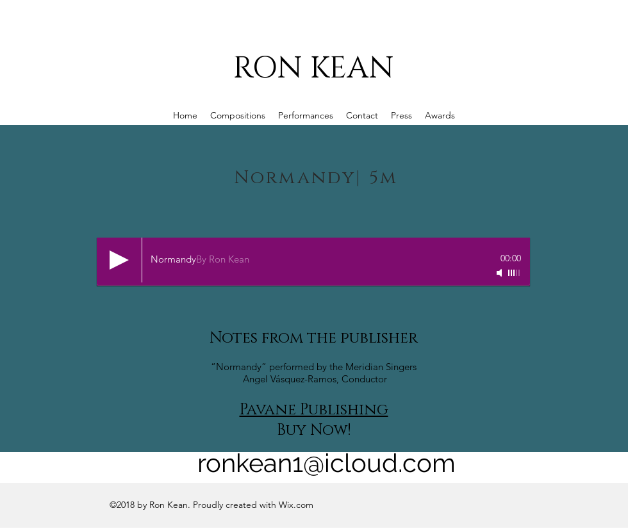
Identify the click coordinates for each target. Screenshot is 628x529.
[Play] (119, 260)
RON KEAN (313, 68)
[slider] (514, 273)
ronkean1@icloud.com (326, 463)
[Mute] (500, 272)
